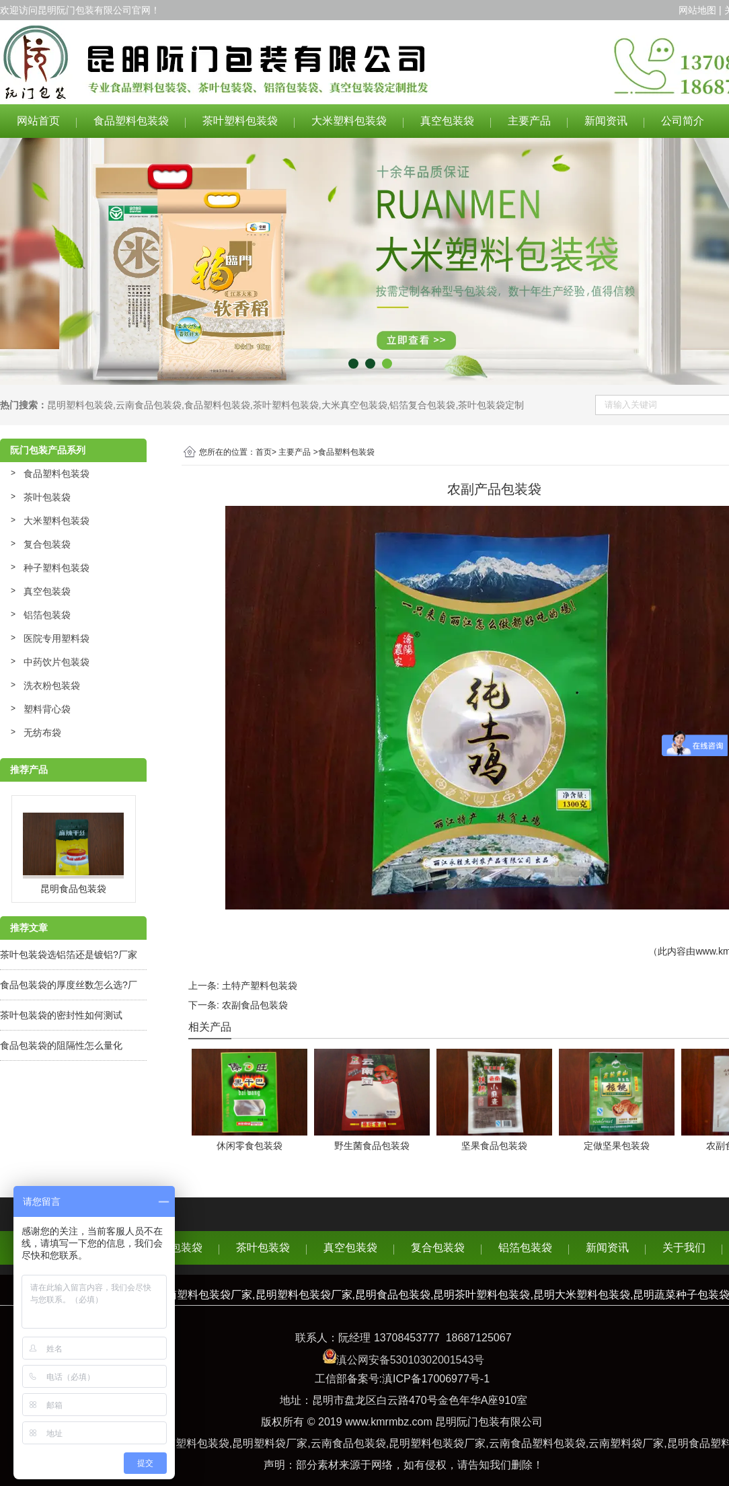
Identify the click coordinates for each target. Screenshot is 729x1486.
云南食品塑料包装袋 (537, 1443)
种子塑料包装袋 (56, 567)
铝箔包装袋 (47, 614)
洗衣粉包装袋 (52, 685)
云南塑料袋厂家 (626, 1443)
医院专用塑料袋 (56, 638)
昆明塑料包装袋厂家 (437, 1443)
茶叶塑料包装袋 (240, 120)
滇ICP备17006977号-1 (436, 1378)
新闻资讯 (605, 120)
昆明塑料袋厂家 (269, 1443)
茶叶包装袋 (47, 497)
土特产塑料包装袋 (259, 985)
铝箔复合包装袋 (422, 405)
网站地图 (697, 10)
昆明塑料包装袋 (80, 405)
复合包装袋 (47, 544)
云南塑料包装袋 (191, 1443)
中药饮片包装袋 (56, 662)
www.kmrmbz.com (388, 1421)
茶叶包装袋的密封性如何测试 (61, 1015)
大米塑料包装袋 (349, 120)
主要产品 (529, 120)
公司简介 (682, 120)
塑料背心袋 (47, 709)
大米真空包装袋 (354, 405)
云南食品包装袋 (149, 405)
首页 (264, 452)
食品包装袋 (175, 1247)
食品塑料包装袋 (131, 120)
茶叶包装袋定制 (491, 405)
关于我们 (683, 1247)
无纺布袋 (42, 732)
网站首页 (38, 120)
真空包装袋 (447, 120)
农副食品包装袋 (255, 1005)
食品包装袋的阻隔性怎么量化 (61, 1045)
